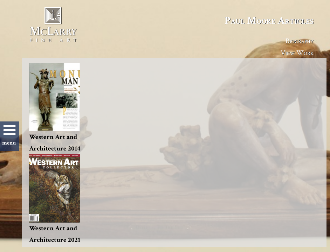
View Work (297, 52)
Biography (300, 40)
